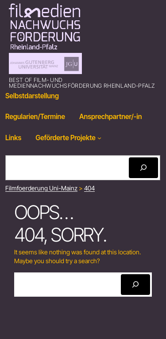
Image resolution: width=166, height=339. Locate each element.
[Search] (143, 167)
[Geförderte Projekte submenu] (99, 138)
